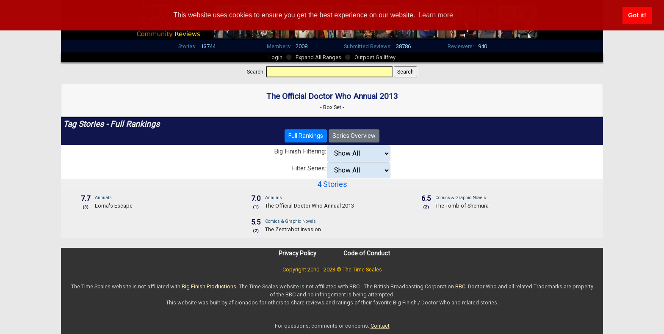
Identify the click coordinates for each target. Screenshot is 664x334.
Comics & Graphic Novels (460, 197)
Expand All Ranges (318, 57)
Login (275, 57)
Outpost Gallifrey (375, 57)
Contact (380, 326)
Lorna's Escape (114, 206)
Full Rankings (305, 135)
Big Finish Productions (209, 286)
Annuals (103, 197)
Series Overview (354, 135)
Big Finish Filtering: (300, 151)
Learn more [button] (435, 15)
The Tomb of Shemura (462, 206)
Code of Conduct (366, 253)
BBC (460, 286)
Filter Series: (309, 168)
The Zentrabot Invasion (293, 229)
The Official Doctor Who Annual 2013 (309, 206)
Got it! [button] (637, 15)
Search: (256, 71)
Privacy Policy (297, 253)
